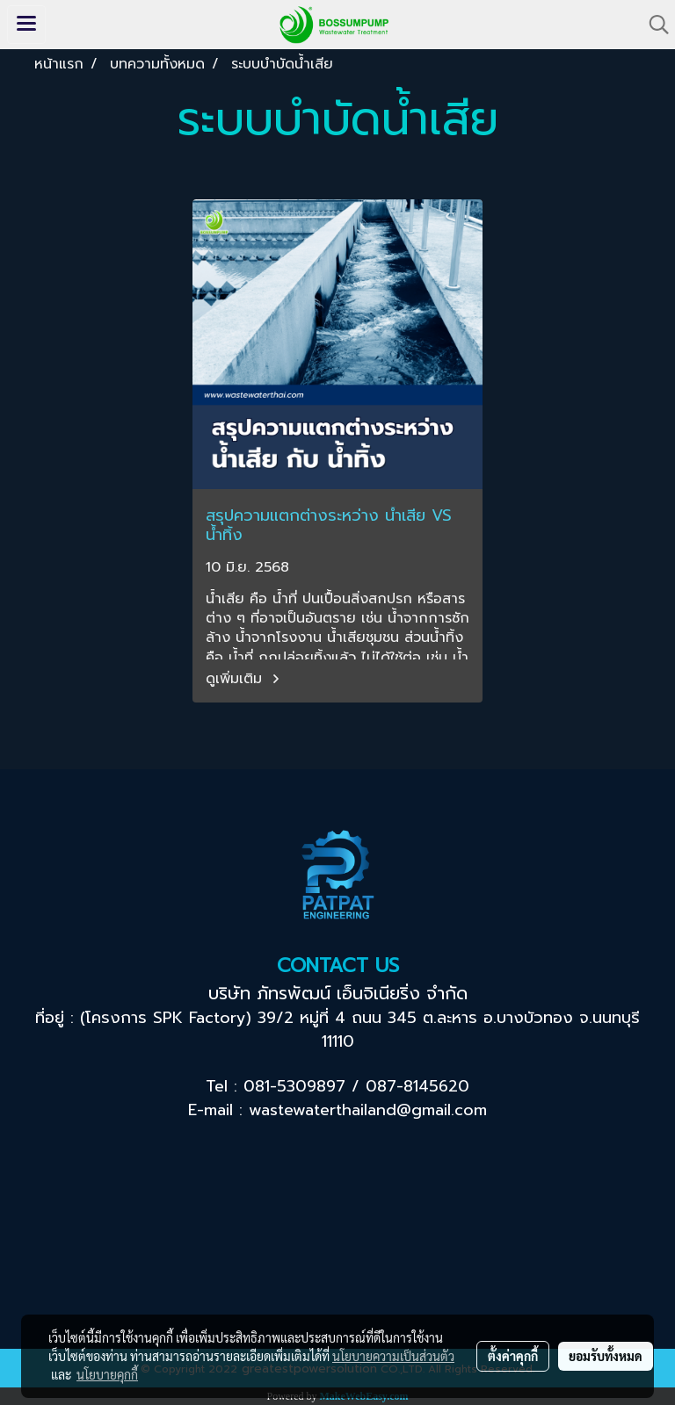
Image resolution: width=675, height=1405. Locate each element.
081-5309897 (294, 1086)
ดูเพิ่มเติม (245, 678)
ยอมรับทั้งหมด (605, 1356)
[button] (653, 24)
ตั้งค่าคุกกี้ (513, 1356)
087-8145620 (417, 1086)
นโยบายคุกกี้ (107, 1374)
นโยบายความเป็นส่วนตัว (393, 1356)
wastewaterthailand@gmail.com (368, 1110)
